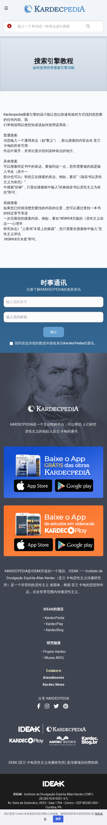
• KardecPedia (53, 618)
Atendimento (53, 678)
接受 (58, 818)
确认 (53, 332)
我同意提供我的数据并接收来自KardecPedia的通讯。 (56, 343)
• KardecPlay (53, 624)
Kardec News (53, 684)
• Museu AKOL (53, 658)
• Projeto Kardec (53, 652)
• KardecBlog (53, 630)
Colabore (53, 671)
